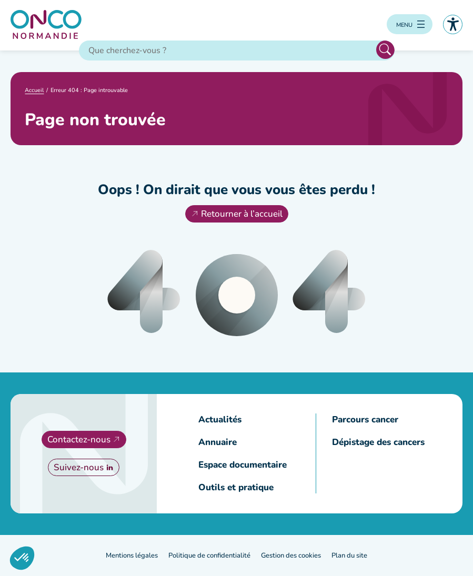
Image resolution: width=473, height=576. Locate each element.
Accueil (34, 90)
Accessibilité (452, 24)
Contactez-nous (78, 439)
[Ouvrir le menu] (409, 24)
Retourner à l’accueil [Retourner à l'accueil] (242, 214)
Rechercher (385, 50)
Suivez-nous (79, 467)
